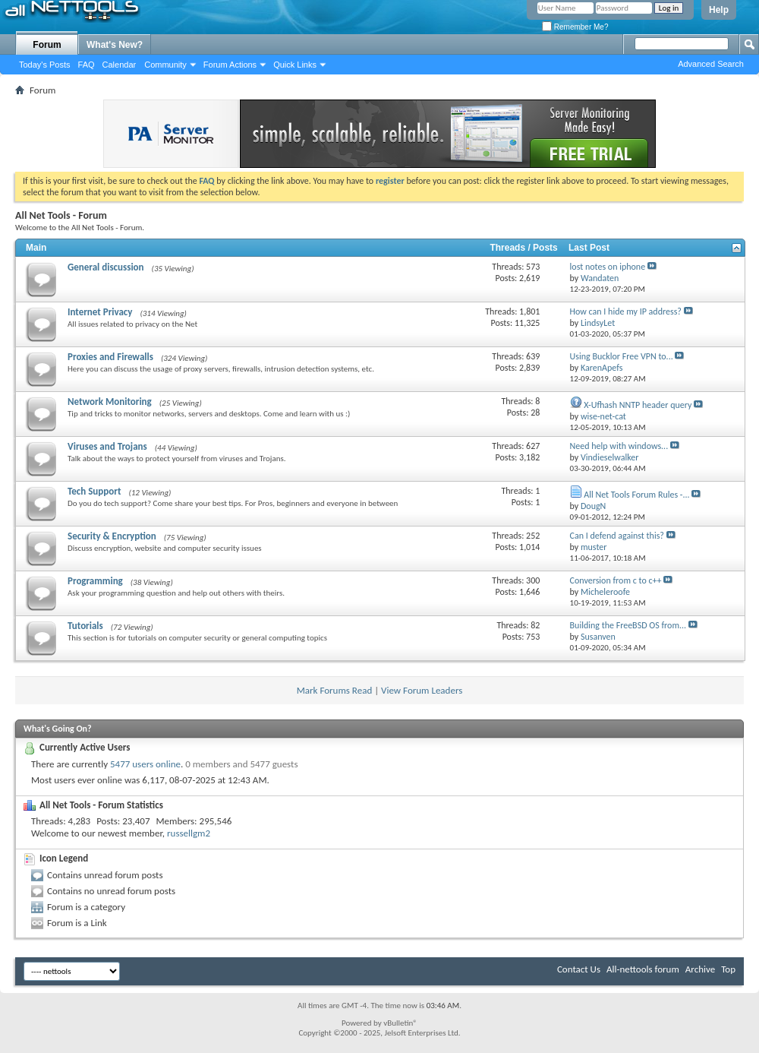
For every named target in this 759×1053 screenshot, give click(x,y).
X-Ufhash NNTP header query (637, 405)
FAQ (86, 64)
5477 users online (145, 764)
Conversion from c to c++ (616, 580)
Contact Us (578, 969)
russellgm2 (188, 833)
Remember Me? (575, 27)
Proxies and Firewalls (110, 356)
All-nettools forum (642, 969)
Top (728, 969)
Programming (95, 581)
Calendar (119, 64)
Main (36, 247)
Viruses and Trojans (107, 446)
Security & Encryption (112, 536)
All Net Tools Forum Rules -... (636, 494)
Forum (47, 45)
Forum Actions (230, 64)
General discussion (106, 267)
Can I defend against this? (617, 535)
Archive (700, 969)
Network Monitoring (110, 401)
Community (165, 64)
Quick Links (295, 64)
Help (719, 10)
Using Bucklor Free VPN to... (621, 356)
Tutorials (85, 625)
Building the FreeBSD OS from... (628, 625)
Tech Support (94, 491)
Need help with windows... (619, 446)
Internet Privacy (100, 312)
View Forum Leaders (421, 690)
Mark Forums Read (335, 690)
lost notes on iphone (608, 266)
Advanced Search (711, 63)
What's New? (115, 45)
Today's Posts (45, 64)
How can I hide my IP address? (626, 311)
